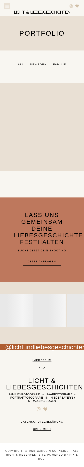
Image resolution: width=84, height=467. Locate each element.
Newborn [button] (38, 64)
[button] (7, 6)
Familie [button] (59, 64)
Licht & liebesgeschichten (42, 12)
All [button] (21, 64)
